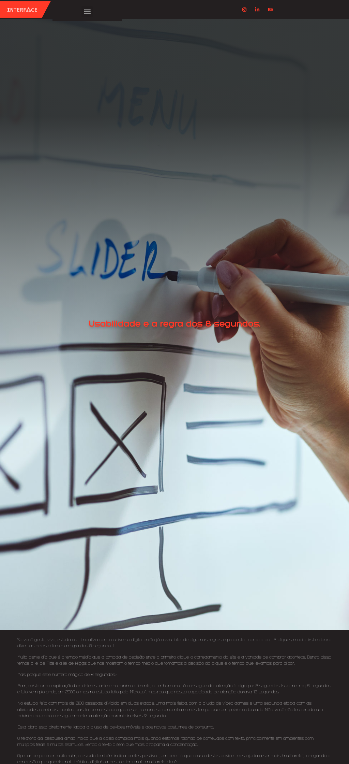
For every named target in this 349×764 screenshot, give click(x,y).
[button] (87, 11)
